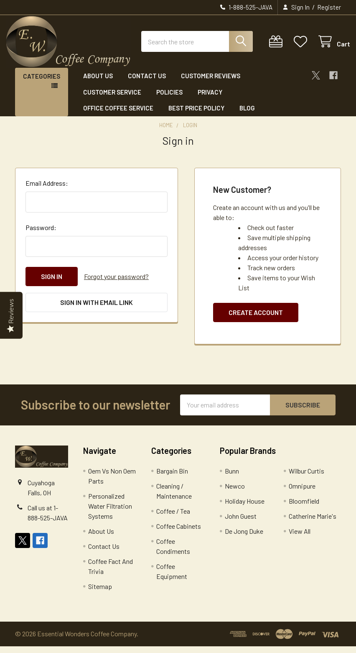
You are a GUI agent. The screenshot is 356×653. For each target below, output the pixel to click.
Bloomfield (304, 508)
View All (299, 538)
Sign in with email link (96, 309)
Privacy (210, 98)
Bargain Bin (172, 477)
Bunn (232, 477)
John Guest (241, 523)
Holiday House (244, 508)
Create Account (256, 319)
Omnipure (302, 493)
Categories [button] (41, 83)
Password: (40, 234)
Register (329, 7)
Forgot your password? (116, 283)
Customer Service (112, 98)
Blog (247, 115)
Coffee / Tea (173, 518)
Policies (169, 98)
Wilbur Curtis (306, 477)
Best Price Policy (196, 115)
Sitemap (100, 593)
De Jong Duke (244, 538)
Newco (235, 493)
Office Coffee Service (118, 115)
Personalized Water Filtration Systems (110, 513)
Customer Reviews (210, 83)
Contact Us (147, 83)
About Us (98, 83)
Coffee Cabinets (178, 533)
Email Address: (46, 190)
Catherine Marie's (312, 523)
